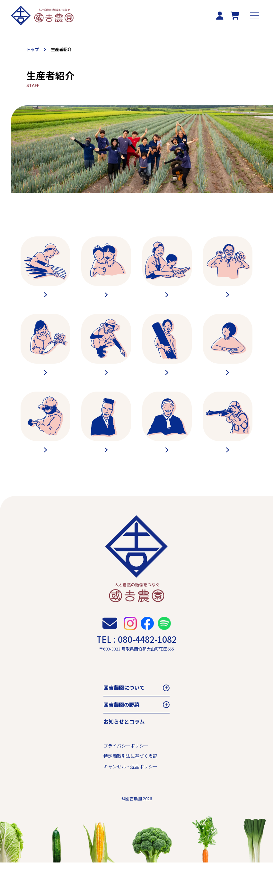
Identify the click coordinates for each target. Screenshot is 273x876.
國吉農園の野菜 (121, 718)
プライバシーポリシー (125, 759)
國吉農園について (124, 701)
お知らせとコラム (124, 735)
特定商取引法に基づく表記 (130, 769)
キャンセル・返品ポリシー (130, 780)
